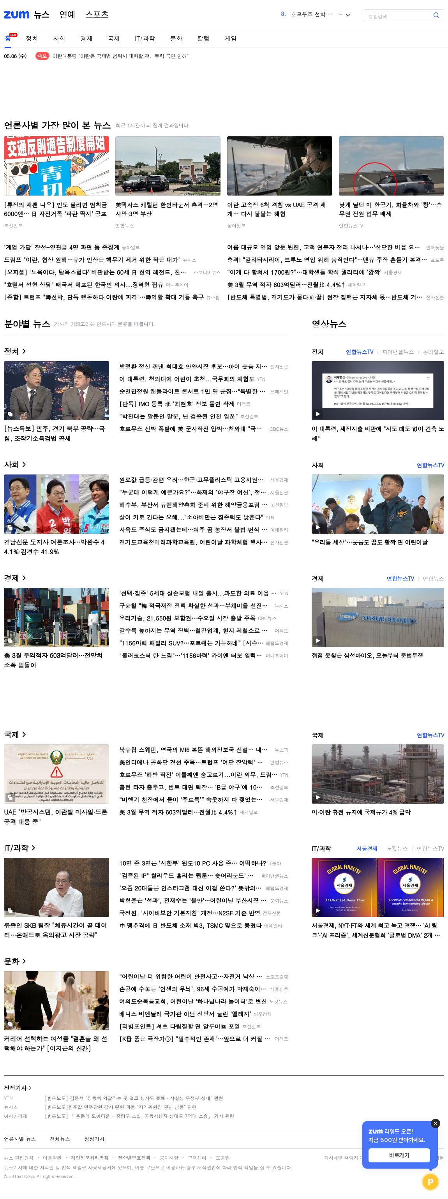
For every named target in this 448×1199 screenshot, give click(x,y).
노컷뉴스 (396, 848)
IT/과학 (145, 38)
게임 (230, 38)
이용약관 (52, 1157)
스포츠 (97, 15)
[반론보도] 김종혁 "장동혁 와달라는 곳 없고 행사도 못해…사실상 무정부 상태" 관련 (134, 1098)
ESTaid (16, 1176)
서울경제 (366, 848)
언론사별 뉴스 (20, 1139)
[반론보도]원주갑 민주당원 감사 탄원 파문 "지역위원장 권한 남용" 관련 (121, 1107)
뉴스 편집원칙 (19, 1157)
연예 (67, 15)
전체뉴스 (60, 1139)
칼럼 (203, 38)
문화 (176, 38)
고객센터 (197, 1157)
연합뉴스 (124, 225)
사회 (59, 38)
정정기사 (15, 1088)
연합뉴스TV (351, 225)
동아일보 (236, 225)
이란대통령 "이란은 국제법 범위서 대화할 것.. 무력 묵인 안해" (121, 56)
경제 (86, 38)
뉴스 (41, 15)
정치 (32, 38)
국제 (114, 38)
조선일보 (13, 225)
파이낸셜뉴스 (398, 352)
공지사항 (169, 1157)
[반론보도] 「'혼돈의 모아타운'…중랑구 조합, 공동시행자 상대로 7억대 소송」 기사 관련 (140, 1116)
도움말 (223, 1157)
